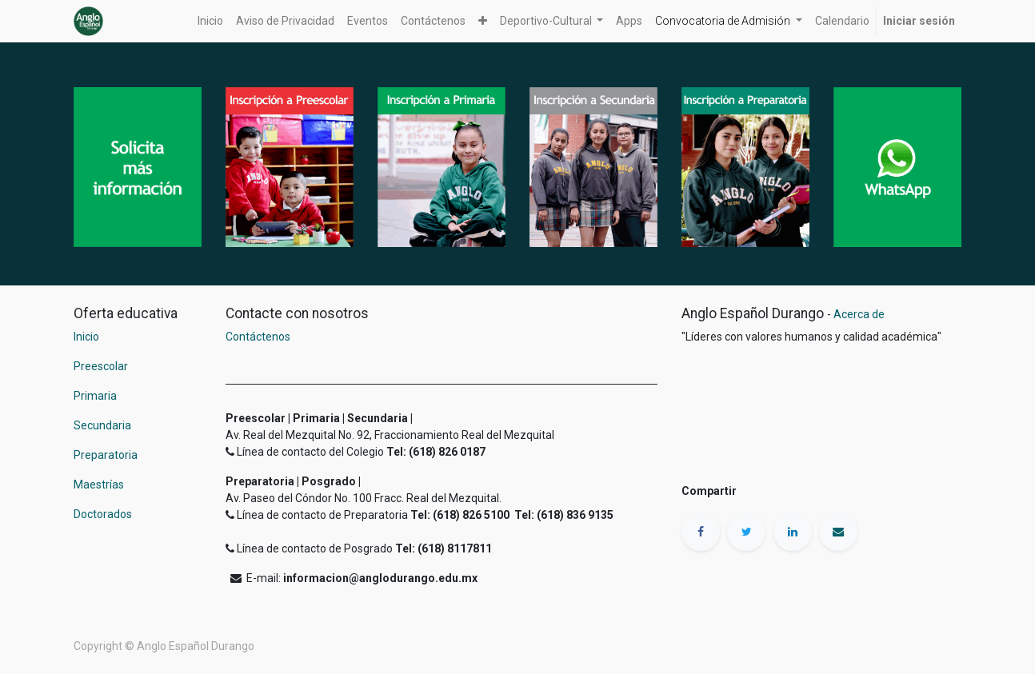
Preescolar (101, 366)
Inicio (86, 336)
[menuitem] (210, 21)
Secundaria (102, 425)
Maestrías (100, 484)
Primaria (95, 395)
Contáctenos (258, 336)
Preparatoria (106, 455)
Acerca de (859, 314)
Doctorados (103, 514)
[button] (483, 21)
